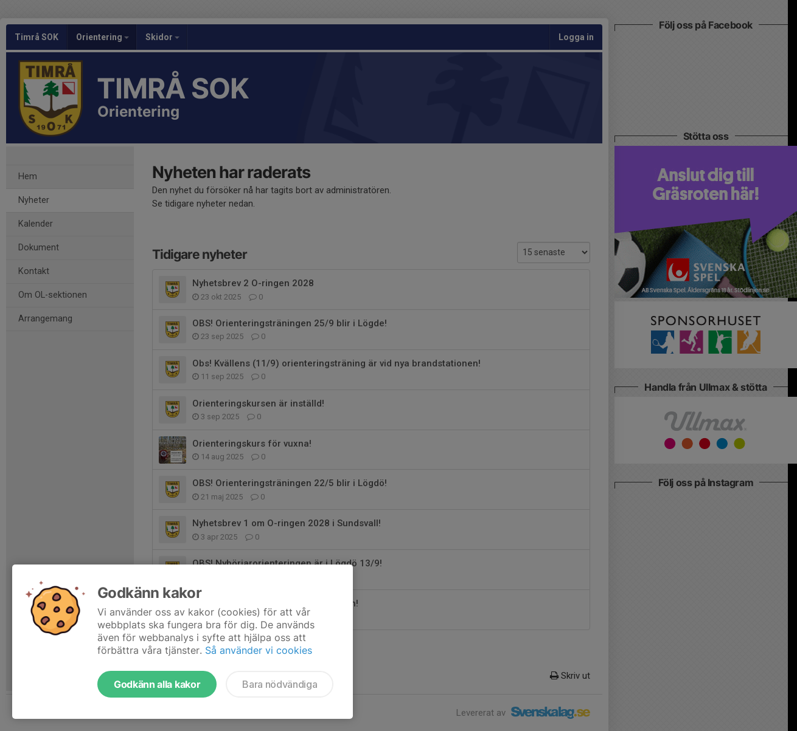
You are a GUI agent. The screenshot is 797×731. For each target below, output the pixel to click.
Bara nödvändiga (279, 684)
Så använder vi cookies (258, 650)
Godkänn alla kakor (157, 684)
